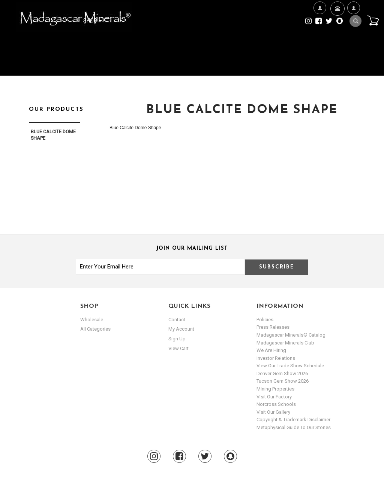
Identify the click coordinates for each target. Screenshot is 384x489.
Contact (336, 17)
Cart (373, 20)
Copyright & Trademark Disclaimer (293, 419)
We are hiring (271, 350)
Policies (264, 319)
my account (181, 329)
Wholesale (91, 319)
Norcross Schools (276, 404)
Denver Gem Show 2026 (282, 373)
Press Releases (273, 327)
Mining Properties (275, 389)
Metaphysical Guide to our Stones (293, 427)
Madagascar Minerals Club (285, 343)
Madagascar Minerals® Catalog (291, 335)
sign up (177, 338)
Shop (92, 21)
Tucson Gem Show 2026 (282, 381)
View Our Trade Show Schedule (290, 365)
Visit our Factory (274, 397)
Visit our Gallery (273, 412)
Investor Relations (275, 358)
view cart (178, 348)
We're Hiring (320, 32)
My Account (353, 32)
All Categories (95, 329)
